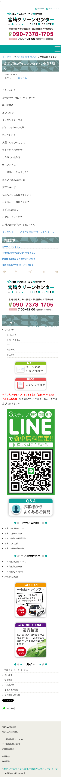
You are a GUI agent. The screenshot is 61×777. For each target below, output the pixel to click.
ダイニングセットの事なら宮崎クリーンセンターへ (28, 232)
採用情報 (8, 680)
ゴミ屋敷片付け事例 (13, 566)
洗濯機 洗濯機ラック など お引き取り (18, 259)
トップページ (9, 57)
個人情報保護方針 (12, 695)
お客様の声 (9, 685)
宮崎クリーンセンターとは (16, 670)
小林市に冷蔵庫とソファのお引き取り (18, 253)
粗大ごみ (32, 57)
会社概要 (8, 675)
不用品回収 (11, 335)
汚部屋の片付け (11, 577)
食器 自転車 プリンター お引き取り (17, 265)
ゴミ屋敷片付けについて (15, 561)
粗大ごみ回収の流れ (13, 533)
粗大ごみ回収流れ (10, 732)
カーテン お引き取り (11, 247)
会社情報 (41, 8)
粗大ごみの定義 (11, 543)
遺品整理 (11, 355)
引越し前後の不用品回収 (15, 538)
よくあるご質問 (11, 690)
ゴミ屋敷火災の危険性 (14, 571)
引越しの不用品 (13, 340)
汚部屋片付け (8, 749)
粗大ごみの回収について (15, 528)
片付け (10, 345)
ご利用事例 (21, 57)
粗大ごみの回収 (9, 727)
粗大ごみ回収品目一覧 (14, 548)
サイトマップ (54, 8)
